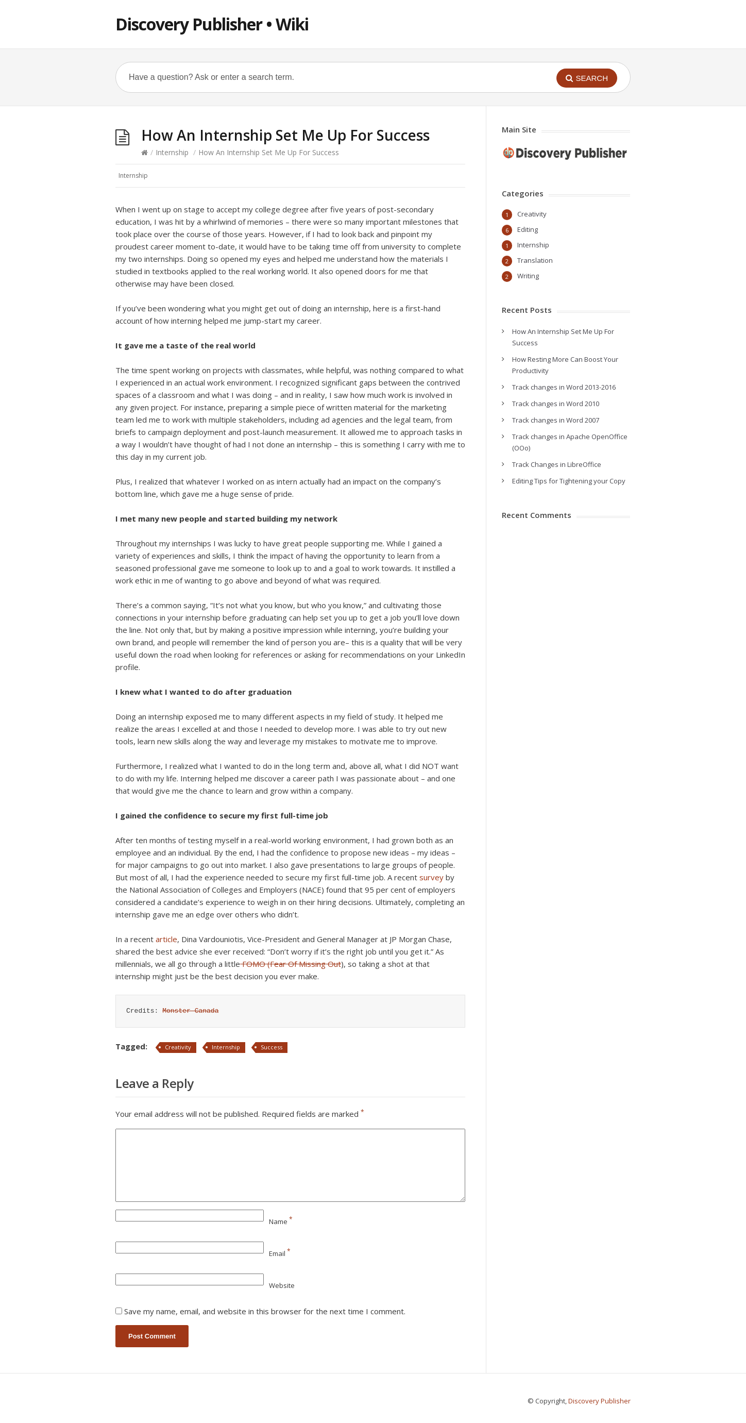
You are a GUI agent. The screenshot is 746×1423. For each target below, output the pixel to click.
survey (431, 877)
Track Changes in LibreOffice (556, 464)
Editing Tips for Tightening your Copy (568, 481)
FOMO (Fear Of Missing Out (290, 964)
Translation (535, 260)
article (166, 939)
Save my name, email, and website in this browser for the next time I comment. (264, 1311)
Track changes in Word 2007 (555, 420)
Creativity (178, 1047)
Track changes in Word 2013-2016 (564, 387)
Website (282, 1285)
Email (280, 1253)
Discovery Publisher (599, 1400)
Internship (172, 152)
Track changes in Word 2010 (555, 403)
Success (271, 1047)
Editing (527, 229)
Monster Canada (190, 1011)
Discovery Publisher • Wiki (212, 24)
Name (281, 1221)
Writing (528, 275)
